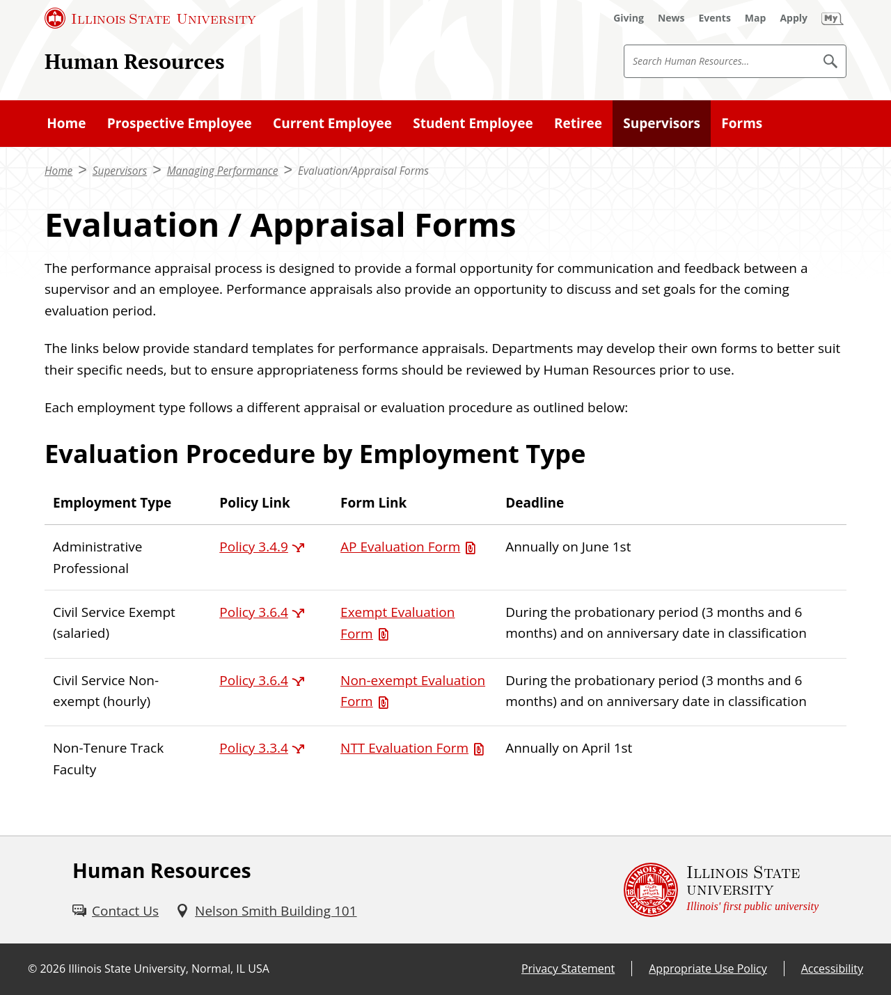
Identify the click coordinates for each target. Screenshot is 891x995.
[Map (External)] (755, 18)
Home (66, 123)
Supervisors (661, 123)
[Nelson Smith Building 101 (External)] (265, 910)
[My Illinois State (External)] (832, 18)
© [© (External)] (32, 968)
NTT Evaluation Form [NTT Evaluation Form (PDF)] (404, 748)
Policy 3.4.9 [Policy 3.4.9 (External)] (253, 547)
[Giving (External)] (628, 18)
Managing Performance (222, 171)
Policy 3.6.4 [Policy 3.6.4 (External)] (253, 612)
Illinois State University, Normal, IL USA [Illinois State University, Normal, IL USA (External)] (168, 968)
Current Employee (332, 123)
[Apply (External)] (793, 18)
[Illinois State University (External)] (150, 18)
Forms (741, 123)
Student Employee (473, 123)
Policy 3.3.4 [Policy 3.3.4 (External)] (253, 748)
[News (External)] (671, 18)
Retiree (578, 123)
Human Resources (135, 61)
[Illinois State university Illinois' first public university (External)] (721, 890)
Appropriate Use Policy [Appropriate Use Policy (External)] (707, 968)
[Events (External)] (715, 18)
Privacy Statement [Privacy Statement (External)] (568, 968)
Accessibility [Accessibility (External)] (832, 968)
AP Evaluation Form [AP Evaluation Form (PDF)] (400, 547)
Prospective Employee (179, 123)
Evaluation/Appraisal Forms (363, 171)
